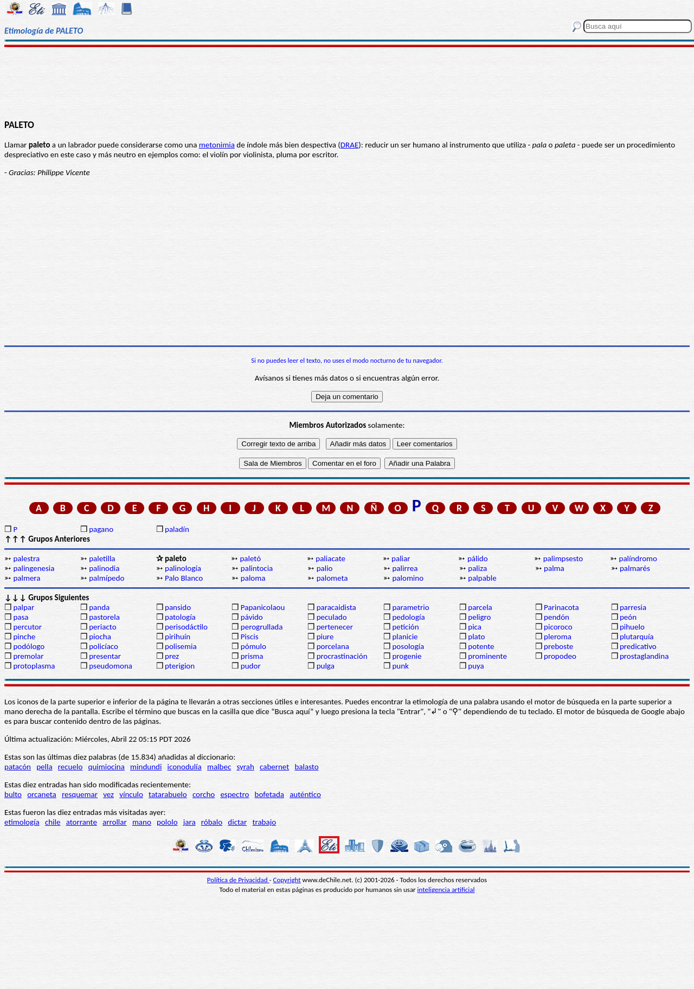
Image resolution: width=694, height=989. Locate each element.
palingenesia (33, 568)
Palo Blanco (184, 578)
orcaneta (41, 794)
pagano (101, 529)
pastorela (104, 617)
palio (325, 568)
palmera (26, 578)
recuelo (70, 767)
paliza (477, 568)
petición (405, 627)
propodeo (560, 656)
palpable (482, 578)
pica (474, 627)
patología (180, 617)
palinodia (104, 568)
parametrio (410, 607)
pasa (20, 617)
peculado (332, 617)
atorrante (81, 822)
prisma (252, 656)
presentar (105, 656)
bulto (13, 794)
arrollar (114, 822)
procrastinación (342, 656)
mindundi (146, 767)
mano (141, 822)
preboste (558, 646)
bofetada (269, 794)
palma (554, 568)
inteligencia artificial (446, 889)
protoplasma (34, 666)
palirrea (404, 568)
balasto (306, 767)
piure (325, 636)
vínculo (131, 794)
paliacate (330, 558)
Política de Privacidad (238, 880)
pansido (178, 607)
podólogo (28, 646)
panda (99, 607)
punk (400, 666)
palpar (23, 607)
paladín (177, 529)
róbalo (211, 822)
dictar (237, 822)
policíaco (103, 646)
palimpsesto (563, 558)
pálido (477, 558)
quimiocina (106, 767)
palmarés (635, 568)
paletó (250, 558)
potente (481, 646)
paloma (253, 578)
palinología (183, 568)
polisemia (181, 646)
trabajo (264, 822)
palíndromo (638, 558)
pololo (167, 822)
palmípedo (106, 578)
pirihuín (177, 636)
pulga (326, 666)
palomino (407, 578)
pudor (251, 666)
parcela (480, 607)
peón (628, 617)
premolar (28, 656)
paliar (400, 558)
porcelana (333, 646)
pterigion (180, 666)
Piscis (250, 636)
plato (476, 636)
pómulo (253, 646)
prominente (487, 656)
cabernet (274, 767)
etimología (22, 822)
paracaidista (336, 607)
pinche (24, 636)
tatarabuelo (168, 794)
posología (408, 646)
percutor (27, 627)
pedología (408, 617)
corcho (203, 794)
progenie (406, 656)
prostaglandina (644, 656)
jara (189, 822)
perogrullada (262, 627)
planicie (404, 636)
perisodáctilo (186, 627)
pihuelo (632, 627)
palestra (26, 558)
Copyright (287, 880)
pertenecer (335, 627)
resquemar (80, 794)
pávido (252, 617)
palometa (332, 578)
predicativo (638, 646)
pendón (556, 617)
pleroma (557, 636)
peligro (479, 617)
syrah (245, 767)
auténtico (305, 794)
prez (172, 656)
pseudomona (110, 666)
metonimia (217, 145)
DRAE (349, 145)
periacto (102, 627)
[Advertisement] (347, 82)
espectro (234, 794)
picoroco (558, 627)
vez (108, 794)
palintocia (257, 568)
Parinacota (561, 607)
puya (476, 666)
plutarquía (637, 636)
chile (53, 822)
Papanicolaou (263, 607)
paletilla (102, 558)
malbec (219, 767)
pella (44, 767)
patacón (17, 767)
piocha (100, 636)
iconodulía (185, 767)
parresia (633, 607)
